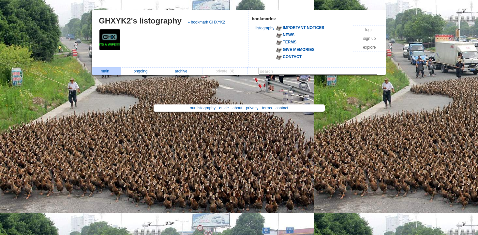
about (237, 108)
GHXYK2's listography (140, 20)
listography (265, 28)
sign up (369, 38)
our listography (203, 108)
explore (369, 47)
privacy (252, 108)
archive (183, 71)
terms (267, 108)
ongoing (142, 71)
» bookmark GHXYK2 (206, 22)
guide (224, 108)
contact (282, 108)
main (106, 71)
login (369, 29)
